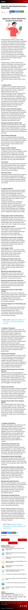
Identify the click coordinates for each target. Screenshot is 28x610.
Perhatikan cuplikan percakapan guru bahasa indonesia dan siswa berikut (14, 526)
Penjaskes (20, 596)
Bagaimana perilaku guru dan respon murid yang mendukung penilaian (14, 321)
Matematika (10, 596)
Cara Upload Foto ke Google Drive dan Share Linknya (16, 582)
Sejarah (7, 598)
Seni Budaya (12, 598)
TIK (16, 598)
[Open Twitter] (22, 606)
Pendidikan (18, 535)
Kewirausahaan (4, 596)
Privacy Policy (19, 602)
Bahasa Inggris (15, 594)
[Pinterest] (21, 12)
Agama (3, 594)
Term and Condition (4, 604)
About (2, 602)
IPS (22, 594)
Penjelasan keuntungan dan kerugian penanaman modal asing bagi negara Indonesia (15, 570)
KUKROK (11, 608)
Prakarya (3, 598)
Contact (5, 602)
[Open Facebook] (20, 606)
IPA (19, 594)
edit (13, 535)
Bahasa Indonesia (8, 594)
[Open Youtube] (26, 606)
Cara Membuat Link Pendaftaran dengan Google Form (16, 574)
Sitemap (9, 602)
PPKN (25, 596)
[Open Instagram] (24, 606)
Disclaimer (14, 602)
